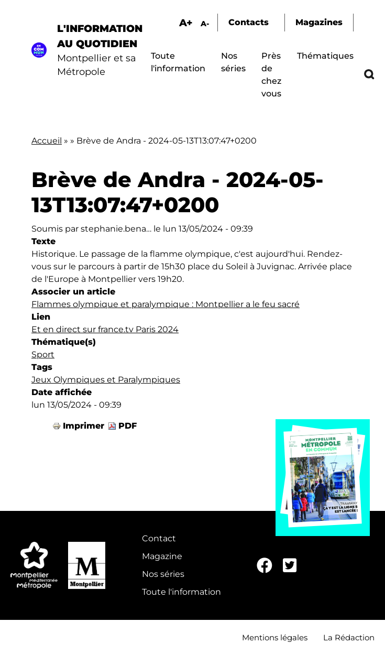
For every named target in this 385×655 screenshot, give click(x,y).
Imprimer (83, 426)
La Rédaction (349, 637)
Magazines (319, 22)
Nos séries (163, 574)
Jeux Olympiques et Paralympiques (105, 380)
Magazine (162, 556)
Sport (42, 354)
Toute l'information (181, 592)
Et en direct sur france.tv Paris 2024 (105, 329)
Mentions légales (274, 637)
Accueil (46, 141)
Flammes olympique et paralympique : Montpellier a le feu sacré (165, 304)
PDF (127, 426)
